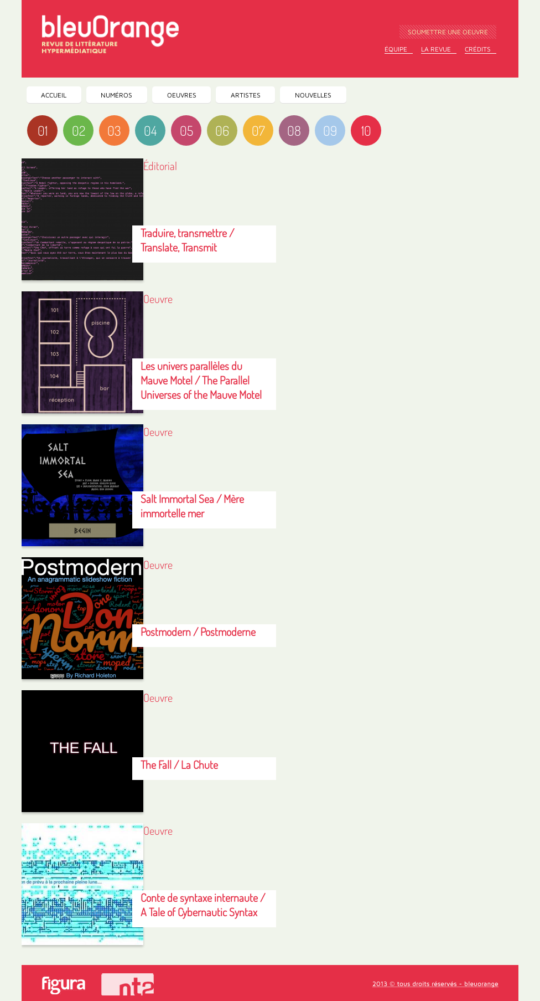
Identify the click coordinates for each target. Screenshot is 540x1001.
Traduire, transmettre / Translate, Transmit (187, 239)
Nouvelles (313, 95)
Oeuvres (181, 95)
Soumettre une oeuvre (448, 32)
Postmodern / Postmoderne (198, 631)
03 (114, 130)
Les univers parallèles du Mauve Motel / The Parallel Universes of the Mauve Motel (201, 380)
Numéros (116, 95)
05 (186, 130)
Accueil (53, 95)
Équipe (396, 49)
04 (150, 130)
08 (294, 130)
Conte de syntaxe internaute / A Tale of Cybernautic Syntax (203, 904)
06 (222, 130)
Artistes (246, 95)
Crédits (478, 49)
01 (43, 130)
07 (258, 130)
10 (366, 130)
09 (330, 130)
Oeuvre (158, 298)
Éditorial (160, 165)
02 (78, 130)
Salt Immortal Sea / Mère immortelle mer (192, 505)
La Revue (436, 49)
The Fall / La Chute (179, 764)
